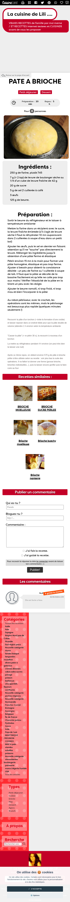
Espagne (9, 632)
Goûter (12, 795)
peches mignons (13, 696)
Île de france (11, 717)
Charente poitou (13, 720)
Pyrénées (9, 723)
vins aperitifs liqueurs (10, 685)
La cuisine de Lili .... (29, 14)
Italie (7, 626)
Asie (7, 629)
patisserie (9, 765)
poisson (8, 677)
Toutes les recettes (14, 623)
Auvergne (10, 711)
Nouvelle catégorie (14, 647)
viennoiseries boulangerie (11, 761)
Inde (7, 729)
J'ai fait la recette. (35, 550)
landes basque (12, 653)
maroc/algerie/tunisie (16, 768)
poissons (9, 753)
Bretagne (9, 708)
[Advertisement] (35, 52)
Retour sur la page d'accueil (17, 75)
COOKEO (9, 741)
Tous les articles (12, 774)
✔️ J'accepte (35, 889)
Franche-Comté (13, 705)
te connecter (42, 561)
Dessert (12, 805)
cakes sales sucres (13, 671)
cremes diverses (12, 668)
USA (7, 771)
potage (8, 674)
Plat (11, 802)
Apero (12, 808)
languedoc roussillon (9, 658)
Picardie (9, 641)
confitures (10, 690)
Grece (8, 726)
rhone (8, 650)
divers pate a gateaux (11, 664)
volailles (9, 750)
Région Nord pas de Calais (14, 637)
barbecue (9, 680)
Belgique (9, 714)
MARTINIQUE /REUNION (11, 737)
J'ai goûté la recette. (35, 555)
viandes (9, 747)
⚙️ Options (35, 895)
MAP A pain (10, 744)
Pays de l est (11, 732)
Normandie (10, 702)
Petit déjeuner (16, 792)
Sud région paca (13, 644)
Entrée (12, 798)
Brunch (12, 811)
